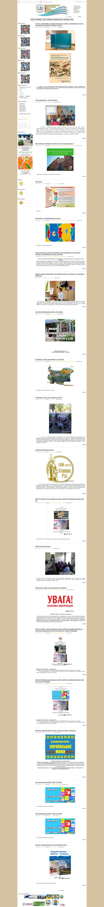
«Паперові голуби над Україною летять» (48, 397)
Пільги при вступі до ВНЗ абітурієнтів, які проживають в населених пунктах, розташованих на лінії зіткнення (57, 253)
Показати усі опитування (23, 97)
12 (22, 124)
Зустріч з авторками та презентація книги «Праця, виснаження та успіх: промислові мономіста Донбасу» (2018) (59, 24)
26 (22, 127)
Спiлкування (66, 19)
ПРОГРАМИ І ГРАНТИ (59, 145)
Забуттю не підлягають (43, 546)
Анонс (55, 27)
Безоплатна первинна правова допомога (59, 256)
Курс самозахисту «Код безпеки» (46, 100)
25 (20, 127)
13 (24, 124)
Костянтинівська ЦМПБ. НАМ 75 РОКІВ (48, 782)
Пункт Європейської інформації (69, 145)
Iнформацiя (49, 19)
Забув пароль (50, 1)
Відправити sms (76, 12)
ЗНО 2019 (38, 181)
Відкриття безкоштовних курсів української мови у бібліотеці (55, 730)
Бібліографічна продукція (61, 502)
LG (45, 548)
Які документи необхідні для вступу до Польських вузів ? (54, 143)
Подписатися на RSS (77, 7)
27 (24, 127)
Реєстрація (45, 1)
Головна (33, 19)
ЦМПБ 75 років (53, 502)
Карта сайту (76, 9)
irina (46, 102)
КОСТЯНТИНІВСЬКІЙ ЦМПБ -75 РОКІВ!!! (49, 312)
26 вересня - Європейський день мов (47, 218)
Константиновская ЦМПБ (22, 893)
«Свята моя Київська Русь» (44, 450)
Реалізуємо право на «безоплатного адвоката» (51, 588)
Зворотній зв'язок (77, 8)
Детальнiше (84, 94)
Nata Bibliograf (47, 27)
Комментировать (60, 27)
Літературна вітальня (57, 19)
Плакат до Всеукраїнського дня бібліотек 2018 (50, 845)
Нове (45, 19)
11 (20, 124)
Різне (72, 19)
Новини (52, 27)
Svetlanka (46, 399)
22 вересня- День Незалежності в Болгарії (49, 359)
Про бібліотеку (39, 19)
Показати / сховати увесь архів (25, 113)
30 (29, 127)
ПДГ (56, 183)
